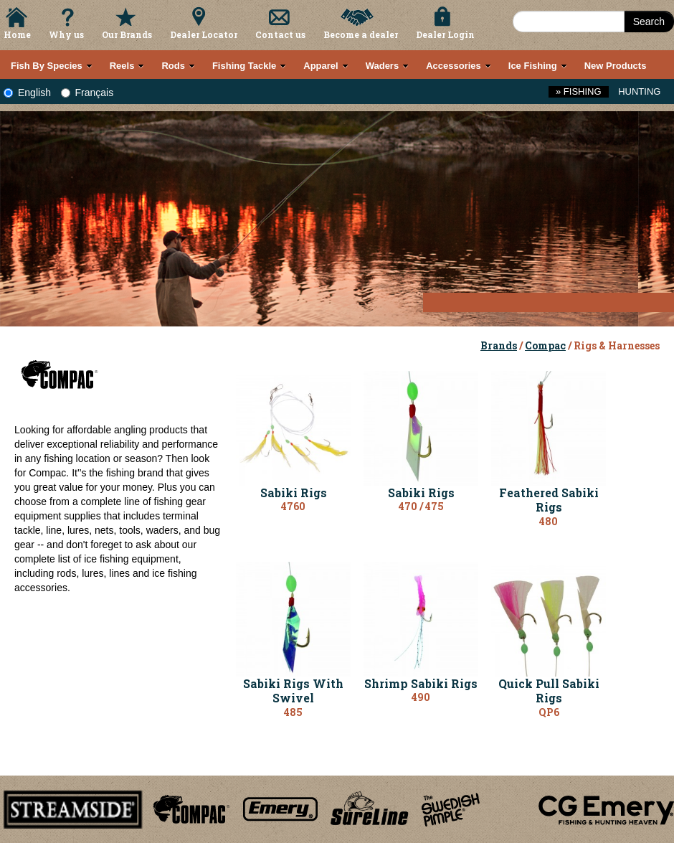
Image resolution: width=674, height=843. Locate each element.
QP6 (548, 712)
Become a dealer (360, 34)
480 (548, 521)
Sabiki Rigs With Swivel (293, 691)
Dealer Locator (203, 34)
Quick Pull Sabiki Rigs (548, 691)
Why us (66, 34)
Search (649, 21)
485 (293, 712)
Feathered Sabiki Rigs (549, 500)
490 (421, 697)
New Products (615, 65)
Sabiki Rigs (293, 492)
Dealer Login (445, 34)
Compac (545, 345)
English (27, 92)
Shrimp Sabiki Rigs (421, 683)
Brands (498, 345)
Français (87, 92)
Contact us (280, 34)
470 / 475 (421, 506)
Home (17, 34)
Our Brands (127, 34)
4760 (293, 506)
